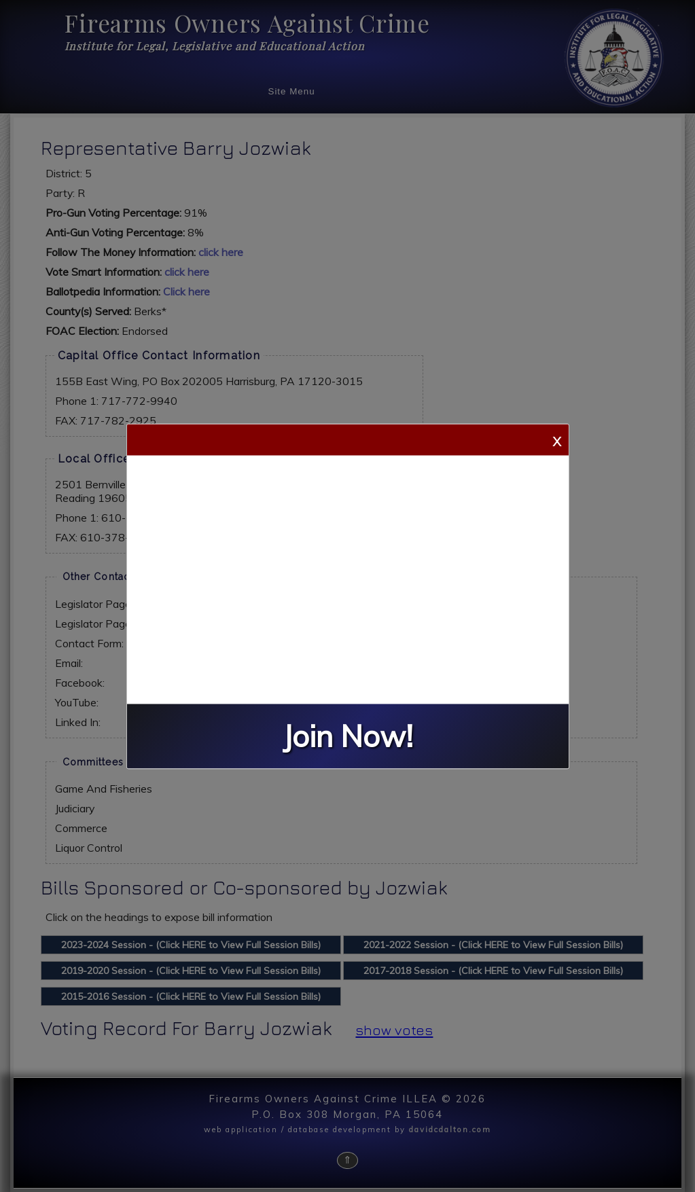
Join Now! (348, 736)
